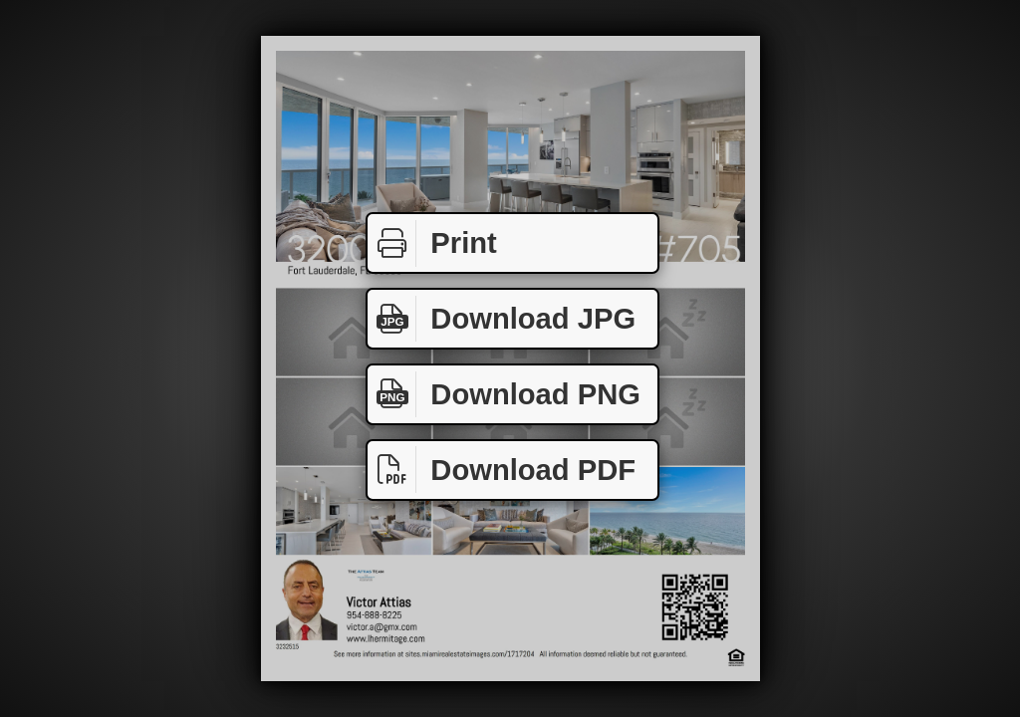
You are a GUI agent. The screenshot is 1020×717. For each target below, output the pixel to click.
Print (432, 243)
